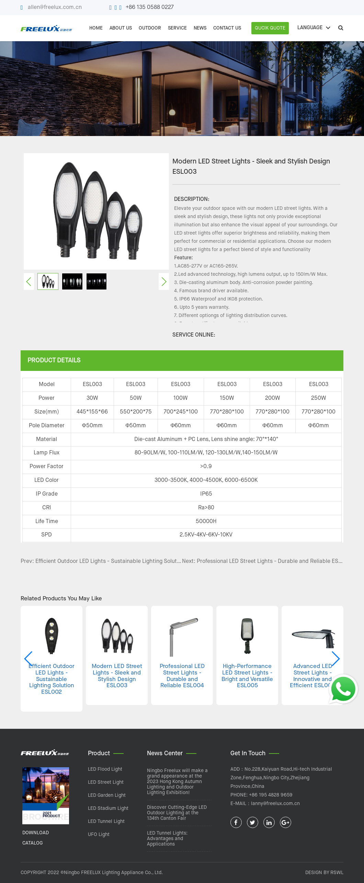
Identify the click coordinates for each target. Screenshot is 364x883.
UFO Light (99, 834)
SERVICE (177, 28)
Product (99, 753)
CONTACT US (227, 28)
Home (96, 28)
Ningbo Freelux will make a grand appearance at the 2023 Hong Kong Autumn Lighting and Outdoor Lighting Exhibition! (177, 781)
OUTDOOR (150, 28)
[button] (335, 658)
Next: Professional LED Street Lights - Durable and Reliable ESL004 (262, 561)
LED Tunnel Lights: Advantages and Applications (167, 839)
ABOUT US (121, 28)
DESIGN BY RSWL (324, 872)
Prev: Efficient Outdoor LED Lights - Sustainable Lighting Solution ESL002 (101, 561)
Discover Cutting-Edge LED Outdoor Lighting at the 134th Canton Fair (177, 813)
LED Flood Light (105, 769)
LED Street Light (106, 782)
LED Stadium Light (108, 808)
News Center (165, 753)
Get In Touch (247, 753)
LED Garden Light (107, 795)
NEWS (200, 28)
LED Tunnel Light (106, 821)
